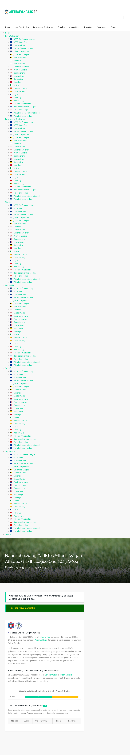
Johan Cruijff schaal (22, 51)
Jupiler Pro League (21, 54)
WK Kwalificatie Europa (23, 48)
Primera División (20, 88)
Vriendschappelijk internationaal (27, 113)
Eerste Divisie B (20, 57)
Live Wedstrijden (22, 27)
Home (7, 27)
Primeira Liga (19, 100)
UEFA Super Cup (20, 42)
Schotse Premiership (22, 103)
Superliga (17, 82)
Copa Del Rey (19, 91)
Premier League (20, 70)
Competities (74, 27)
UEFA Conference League (24, 39)
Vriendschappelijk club (23, 116)
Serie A (16, 85)
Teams (113, 27)
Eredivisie (17, 60)
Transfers (88, 27)
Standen (61, 27)
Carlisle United (17, 633)
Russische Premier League (25, 106)
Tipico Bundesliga (21, 109)
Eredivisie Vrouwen (21, 66)
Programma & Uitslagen (43, 27)
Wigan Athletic (33, 633)
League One (19, 76)
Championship (19, 73)
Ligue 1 (17, 94)
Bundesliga (18, 79)
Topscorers (101, 27)
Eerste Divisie (19, 63)
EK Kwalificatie (20, 45)
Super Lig (17, 97)
